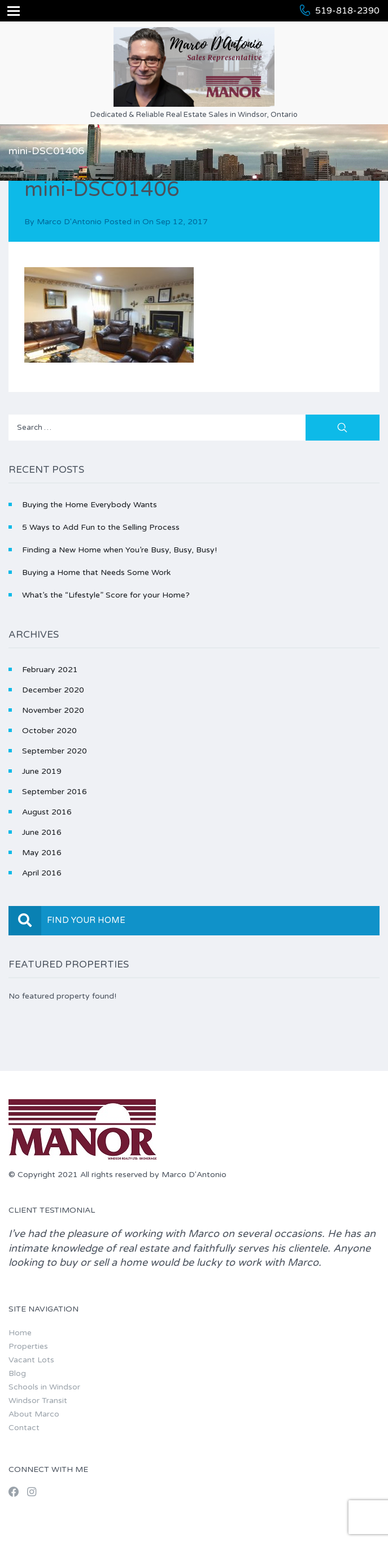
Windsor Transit (37, 1400)
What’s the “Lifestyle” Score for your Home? (106, 595)
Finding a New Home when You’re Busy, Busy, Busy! (119, 550)
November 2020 (53, 710)
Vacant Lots (31, 1360)
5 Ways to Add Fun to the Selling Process (101, 527)
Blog (17, 1373)
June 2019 (42, 771)
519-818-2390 (347, 10)
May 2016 (42, 852)
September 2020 (54, 751)
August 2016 (47, 812)
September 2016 (54, 791)
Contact (24, 1427)
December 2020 (53, 690)
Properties (28, 1346)
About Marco (33, 1414)
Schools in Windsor (44, 1387)
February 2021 (50, 669)
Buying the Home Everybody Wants (89, 504)
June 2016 (42, 832)
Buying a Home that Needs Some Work (96, 572)
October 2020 (49, 730)
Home (20, 1333)
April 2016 (42, 873)
